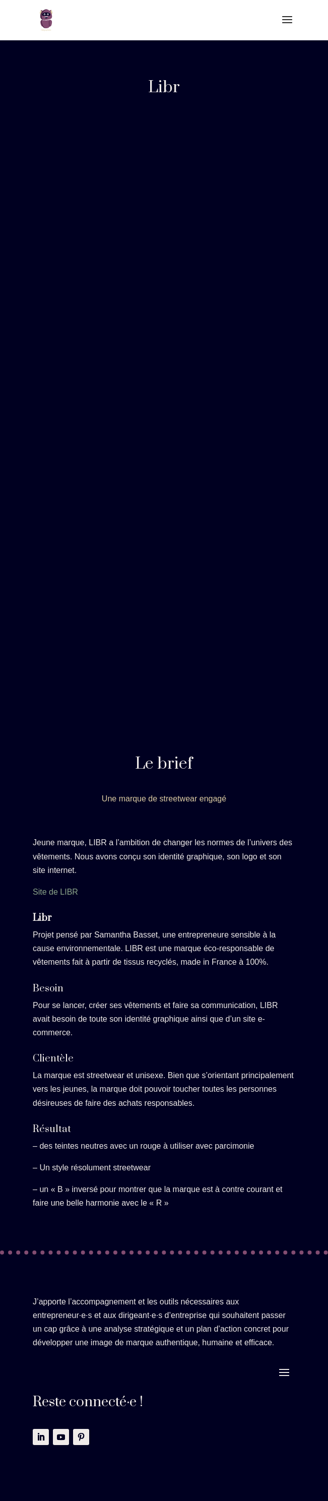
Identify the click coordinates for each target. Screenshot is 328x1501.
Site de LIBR (55, 892)
